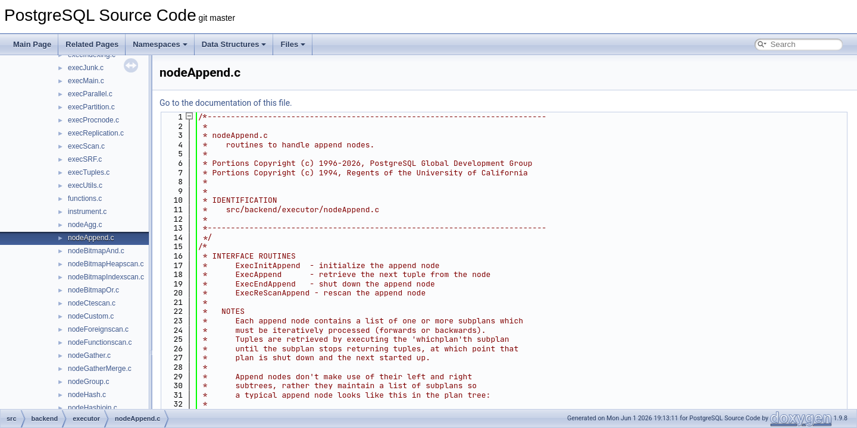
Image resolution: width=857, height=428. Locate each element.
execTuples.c (89, 172)
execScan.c (86, 146)
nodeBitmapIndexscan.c (106, 277)
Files (292, 44)
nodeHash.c (87, 395)
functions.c (85, 198)
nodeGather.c (89, 355)
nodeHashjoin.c (92, 408)
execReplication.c (96, 133)
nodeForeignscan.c (98, 329)
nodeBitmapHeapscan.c (105, 264)
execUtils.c (85, 185)
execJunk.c (86, 68)
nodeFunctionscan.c (100, 342)
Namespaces (160, 44)
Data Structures (234, 44)
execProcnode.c (93, 120)
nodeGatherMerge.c (100, 368)
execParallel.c (90, 94)
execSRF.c (85, 159)
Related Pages (91, 44)
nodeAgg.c (85, 225)
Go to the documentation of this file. (225, 103)
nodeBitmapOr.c (93, 290)
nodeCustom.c (91, 316)
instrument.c (87, 211)
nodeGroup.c (88, 381)
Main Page (32, 44)
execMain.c (86, 81)
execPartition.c (91, 107)
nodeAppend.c (91, 238)
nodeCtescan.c (91, 303)
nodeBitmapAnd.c (96, 251)
